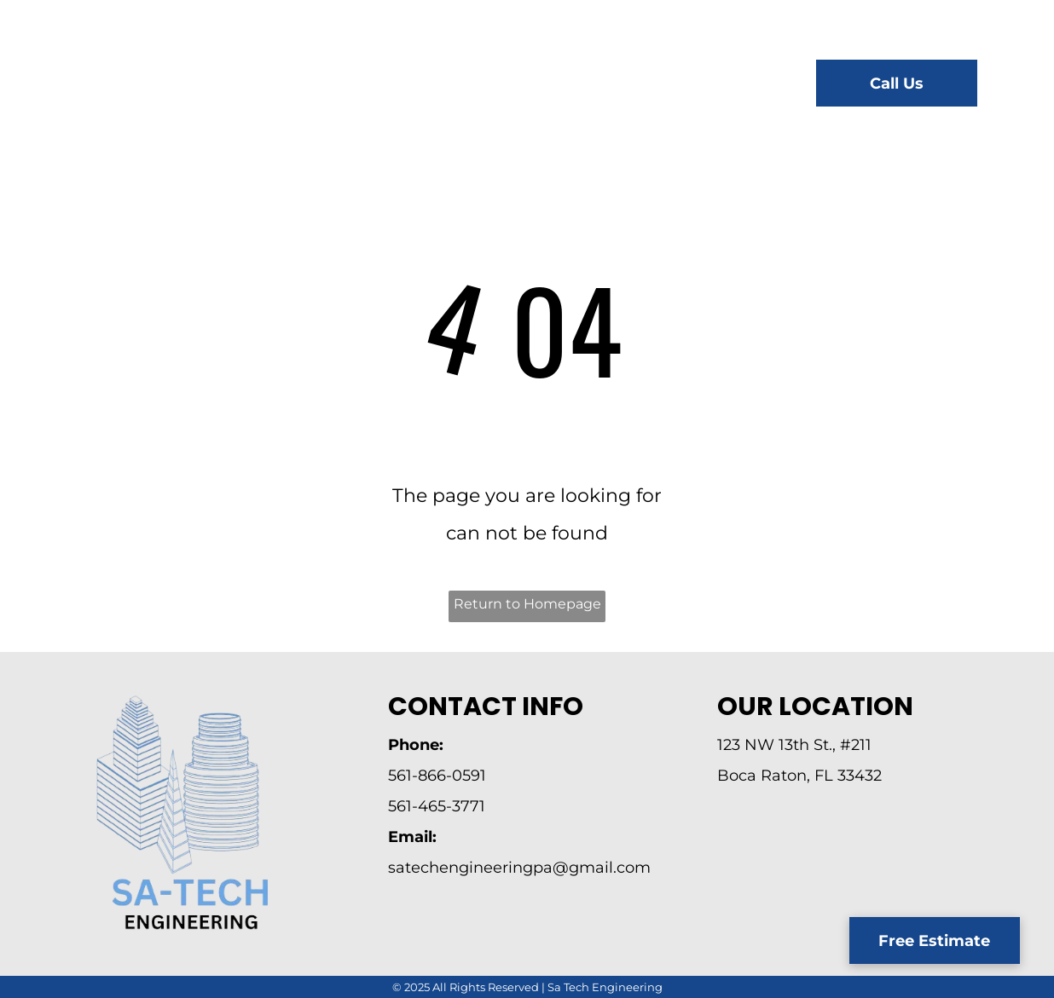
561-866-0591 (437, 775)
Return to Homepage (527, 604)
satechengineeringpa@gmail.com (519, 867)
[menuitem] (356, 86)
